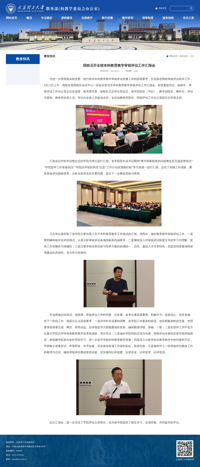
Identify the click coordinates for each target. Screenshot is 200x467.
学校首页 (162, 8)
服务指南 (168, 18)
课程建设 (66, 18)
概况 (29, 18)
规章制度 (147, 18)
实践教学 (87, 18)
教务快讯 (184, 56)
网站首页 (11, 18)
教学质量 (107, 18)
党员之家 (188, 18)
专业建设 (46, 18)
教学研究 (127, 18)
